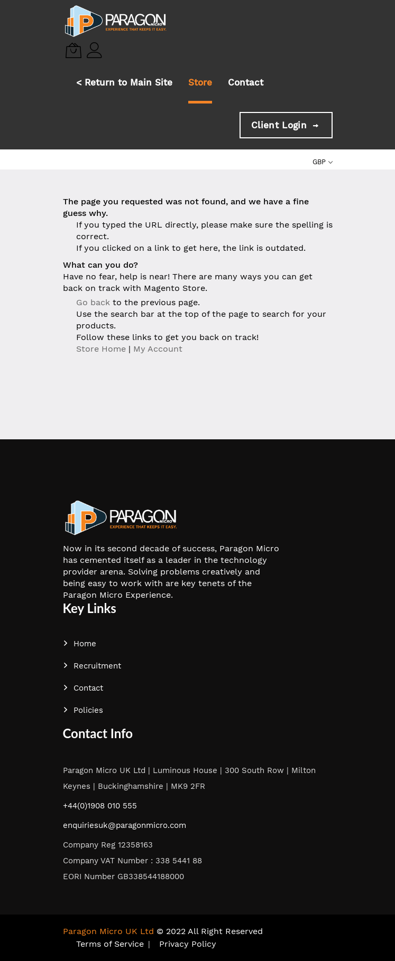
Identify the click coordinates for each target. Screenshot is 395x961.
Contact (245, 82)
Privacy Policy (187, 944)
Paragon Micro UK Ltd (108, 931)
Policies (83, 710)
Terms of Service (110, 944)
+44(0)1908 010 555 (100, 806)
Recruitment (92, 666)
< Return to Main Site (124, 82)
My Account (157, 349)
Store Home (101, 349)
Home (79, 643)
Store (200, 82)
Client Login (285, 125)
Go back (93, 302)
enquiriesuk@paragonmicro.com (124, 825)
